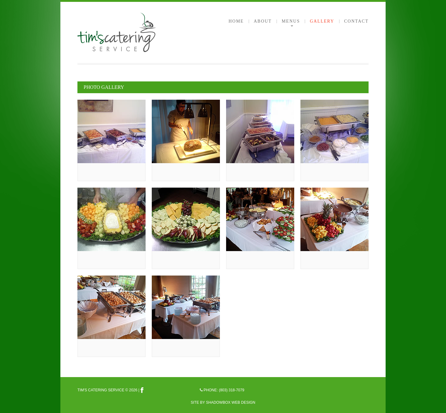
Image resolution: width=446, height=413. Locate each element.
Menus (291, 21)
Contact (356, 21)
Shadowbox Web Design (230, 402)
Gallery (322, 21)
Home (236, 21)
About (263, 21)
